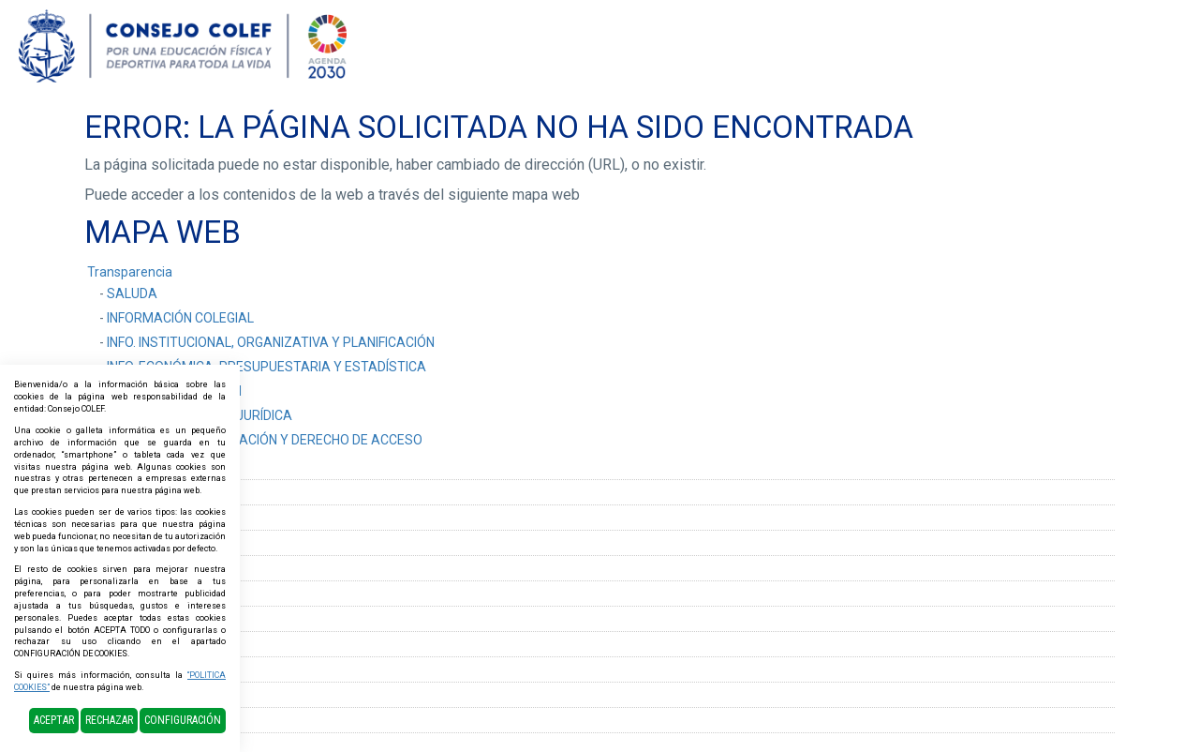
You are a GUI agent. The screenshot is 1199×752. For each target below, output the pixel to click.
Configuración (182, 720)
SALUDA (132, 293)
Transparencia (129, 271)
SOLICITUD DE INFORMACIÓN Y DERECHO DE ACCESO (264, 439)
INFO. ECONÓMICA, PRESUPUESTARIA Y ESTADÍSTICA (266, 366)
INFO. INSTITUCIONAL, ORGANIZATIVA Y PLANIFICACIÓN (271, 342)
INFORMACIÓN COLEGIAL (180, 317)
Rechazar (109, 720)
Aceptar (54, 720)
